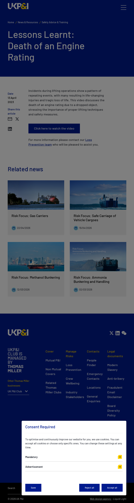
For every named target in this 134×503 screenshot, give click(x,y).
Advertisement (34, 466)
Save (33, 487)
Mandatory (31, 456)
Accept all (112, 487)
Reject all (89, 487)
